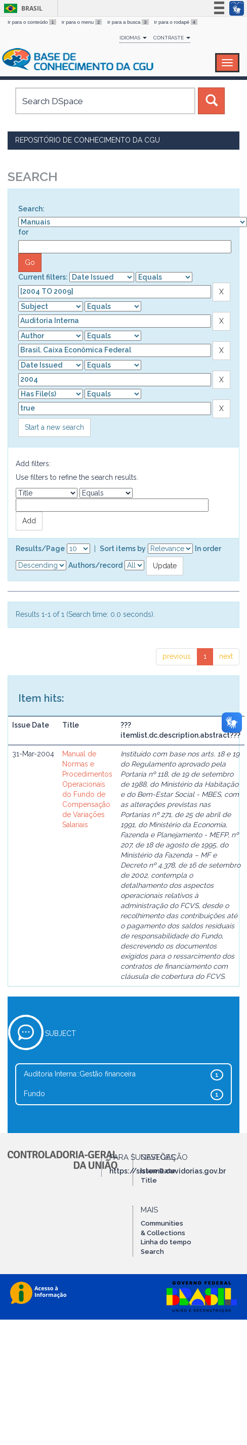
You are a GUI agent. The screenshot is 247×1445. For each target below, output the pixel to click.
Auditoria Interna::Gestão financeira (80, 1074)
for (23, 232)
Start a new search (54, 427)
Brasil (21, 8)
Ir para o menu (82, 22)
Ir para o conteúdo (32, 22)
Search (152, 1251)
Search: (31, 209)
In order (208, 549)
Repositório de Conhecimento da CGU (87, 140)
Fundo (34, 1094)
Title (149, 1180)
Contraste (171, 37)
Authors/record (95, 565)
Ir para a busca (128, 22)
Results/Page (40, 549)
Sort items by (123, 549)
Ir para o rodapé (175, 22)
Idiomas (133, 37)
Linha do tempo (166, 1242)
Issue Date (158, 1171)
